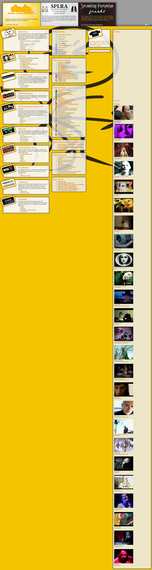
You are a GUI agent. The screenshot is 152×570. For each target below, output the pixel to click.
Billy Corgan (61, 36)
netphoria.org (23, 191)
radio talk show (24, 86)
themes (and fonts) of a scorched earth (30, 41)
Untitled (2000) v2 (123, 223)
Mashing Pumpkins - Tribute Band (67, 109)
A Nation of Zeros (62, 69)
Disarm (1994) (123, 464)
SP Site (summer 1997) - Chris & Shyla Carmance (71, 184)
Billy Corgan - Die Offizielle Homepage (68, 104)
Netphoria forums (24, 192)
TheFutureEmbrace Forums (65, 71)
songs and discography (26, 136)
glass (21, 119)
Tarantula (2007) (123, 187)
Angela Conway (117, 546)
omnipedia (22, 208)
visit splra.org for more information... (51, 24)
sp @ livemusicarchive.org (27, 68)
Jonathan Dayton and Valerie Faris (121, 305)
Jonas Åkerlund (117, 250)
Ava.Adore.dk (61, 105)
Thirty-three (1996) (123, 353)
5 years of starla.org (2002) (27, 43)
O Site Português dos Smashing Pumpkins (69, 125)
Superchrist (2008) (123, 150)
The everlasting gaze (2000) (123, 279)
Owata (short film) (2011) (123, 113)
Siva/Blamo (23, 167)
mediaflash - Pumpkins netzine (28, 210)
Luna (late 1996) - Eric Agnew (66, 183)
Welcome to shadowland (64, 62)
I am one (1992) (123, 519)
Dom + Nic (116, 324)
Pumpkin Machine (63, 128)
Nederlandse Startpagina (64, 119)
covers (21, 159)
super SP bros (23, 211)
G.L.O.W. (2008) (123, 131)
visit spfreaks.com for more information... (92, 24)
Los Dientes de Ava (63, 107)
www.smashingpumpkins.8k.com (66, 127)
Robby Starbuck (117, 121)
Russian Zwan (61, 129)
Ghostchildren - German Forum (66, 76)
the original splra (24, 45)
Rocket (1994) (123, 445)
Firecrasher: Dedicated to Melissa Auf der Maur (70, 147)
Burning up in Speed (63, 66)
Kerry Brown (61, 43)
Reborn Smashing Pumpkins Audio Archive (69, 171)
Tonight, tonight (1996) (123, 371)
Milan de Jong (22, 24)
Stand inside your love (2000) (123, 260)
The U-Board (61, 68)
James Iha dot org (62, 148)
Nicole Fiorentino (63, 41)
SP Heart (60, 162)
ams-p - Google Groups (64, 72)
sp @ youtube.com (25, 66)
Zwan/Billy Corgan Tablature (65, 165)
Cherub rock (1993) (123, 501)
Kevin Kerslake (117, 509)
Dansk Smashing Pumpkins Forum (67, 78)
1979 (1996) (123, 408)
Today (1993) (123, 482)
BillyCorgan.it (61, 111)
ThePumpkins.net (26, 147)
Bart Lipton (116, 231)
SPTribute (60, 95)
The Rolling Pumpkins (64, 115)
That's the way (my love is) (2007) (123, 169)
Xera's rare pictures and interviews (67, 167)
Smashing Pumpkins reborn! (65, 134)
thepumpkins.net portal (26, 154)
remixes (22, 158)
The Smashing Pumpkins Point (66, 112)
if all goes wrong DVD (26, 61)
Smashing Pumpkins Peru (64, 121)
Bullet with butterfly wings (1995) (123, 427)
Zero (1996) (123, 390)
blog (21, 99)
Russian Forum (62, 81)
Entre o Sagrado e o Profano (65, 94)
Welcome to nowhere (63, 170)
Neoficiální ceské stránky (64, 101)
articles (22, 42)
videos (21, 122)
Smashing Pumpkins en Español (66, 75)
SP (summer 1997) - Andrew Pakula (67, 190)
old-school (22, 48)
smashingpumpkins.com (26, 59)
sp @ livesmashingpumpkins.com (29, 64)
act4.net (22, 207)
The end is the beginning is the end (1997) (123, 334)
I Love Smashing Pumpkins (65, 117)
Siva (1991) (123, 557)
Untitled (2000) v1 (123, 206)
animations (23, 161)
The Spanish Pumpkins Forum (66, 73)
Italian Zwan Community (64, 114)
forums (22, 155)
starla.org (22, 32)
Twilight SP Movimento (64, 92)
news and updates (24, 85)
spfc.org (22, 129)
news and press (24, 141)
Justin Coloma (117, 140)
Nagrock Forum (62, 79)
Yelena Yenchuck (125, 361)
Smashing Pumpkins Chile (65, 102)
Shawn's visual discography (65, 160)
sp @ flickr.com (24, 65)
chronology (23, 46)
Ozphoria (60, 91)
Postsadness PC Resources (65, 168)
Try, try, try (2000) (123, 241)
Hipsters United (25, 93)
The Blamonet (61, 65)
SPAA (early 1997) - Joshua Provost (67, 187)
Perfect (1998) (123, 297)
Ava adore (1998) (123, 316)
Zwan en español (62, 118)
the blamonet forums (25, 175)
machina (22, 118)
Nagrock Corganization (64, 124)
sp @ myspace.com (25, 62)
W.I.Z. (115, 268)
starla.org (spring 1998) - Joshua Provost (68, 188)
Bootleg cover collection (64, 161)
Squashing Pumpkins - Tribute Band (67, 108)
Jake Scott (116, 472)
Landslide (22, 199)
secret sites (23, 121)
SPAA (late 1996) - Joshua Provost (67, 185)
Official (21, 56)
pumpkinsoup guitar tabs (26, 49)
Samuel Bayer (117, 435)
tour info (22, 135)
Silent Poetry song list (63, 164)
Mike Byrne (61, 38)
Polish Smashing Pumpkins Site (66, 122)
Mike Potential (62, 181)
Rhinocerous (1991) (123, 538)
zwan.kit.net (61, 98)
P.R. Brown (116, 177)
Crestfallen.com (25, 75)
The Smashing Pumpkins (64, 34)
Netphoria (22, 182)
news (21, 174)
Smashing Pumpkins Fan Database (67, 172)
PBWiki (60, 97)
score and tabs (23, 138)
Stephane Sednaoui (118, 491)
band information (24, 139)
